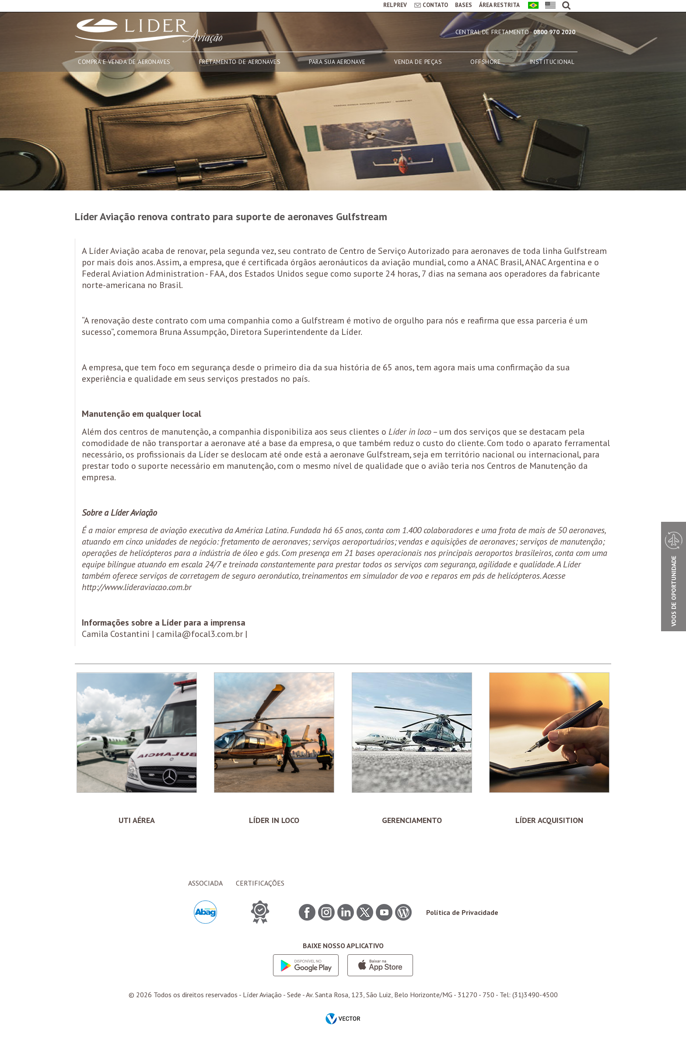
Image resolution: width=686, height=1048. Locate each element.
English (549, 6)
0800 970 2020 (554, 32)
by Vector (343, 1019)
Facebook (307, 912)
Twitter (365, 912)
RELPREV (395, 5)
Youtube (384, 912)
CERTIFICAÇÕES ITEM (260, 912)
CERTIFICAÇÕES (260, 883)
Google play (306, 965)
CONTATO (435, 5)
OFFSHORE (485, 62)
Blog (403, 912)
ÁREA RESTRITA (499, 5)
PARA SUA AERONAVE (337, 62)
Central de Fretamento (492, 32)
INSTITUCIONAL (552, 62)
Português (532, 6)
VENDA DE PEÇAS (418, 62)
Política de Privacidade (462, 912)
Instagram (326, 912)
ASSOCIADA (205, 883)
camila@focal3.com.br (199, 634)
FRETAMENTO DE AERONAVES (240, 62)
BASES (463, 5)
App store (380, 965)
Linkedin (345, 912)
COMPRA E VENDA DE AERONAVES (124, 62)
